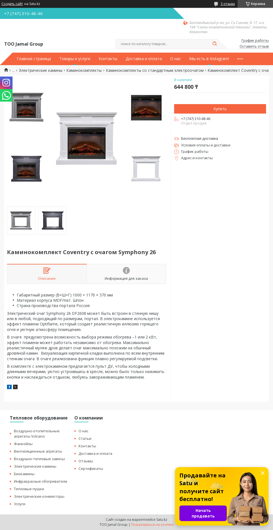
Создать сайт (12, 4)
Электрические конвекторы (39, 496)
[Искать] (214, 44)
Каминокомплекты (84, 70)
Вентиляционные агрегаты (38, 451)
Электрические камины (40, 70)
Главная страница (34, 59)
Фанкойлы (23, 443)
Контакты (108, 59)
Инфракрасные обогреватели (40, 481)
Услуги (19, 503)
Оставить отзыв (254, 46)
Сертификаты (91, 468)
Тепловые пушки (29, 488)
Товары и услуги (74, 59)
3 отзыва (228, 3)
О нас (175, 59)
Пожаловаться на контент (152, 524)
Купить (220, 108)
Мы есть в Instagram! (209, 59)
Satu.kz (161, 519)
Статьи (85, 438)
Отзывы (86, 460)
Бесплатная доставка (199, 138)
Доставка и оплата (144, 59)
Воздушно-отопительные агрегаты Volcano (37, 433)
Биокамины (24, 473)
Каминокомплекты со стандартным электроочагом (155, 70)
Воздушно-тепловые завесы (39, 458)
